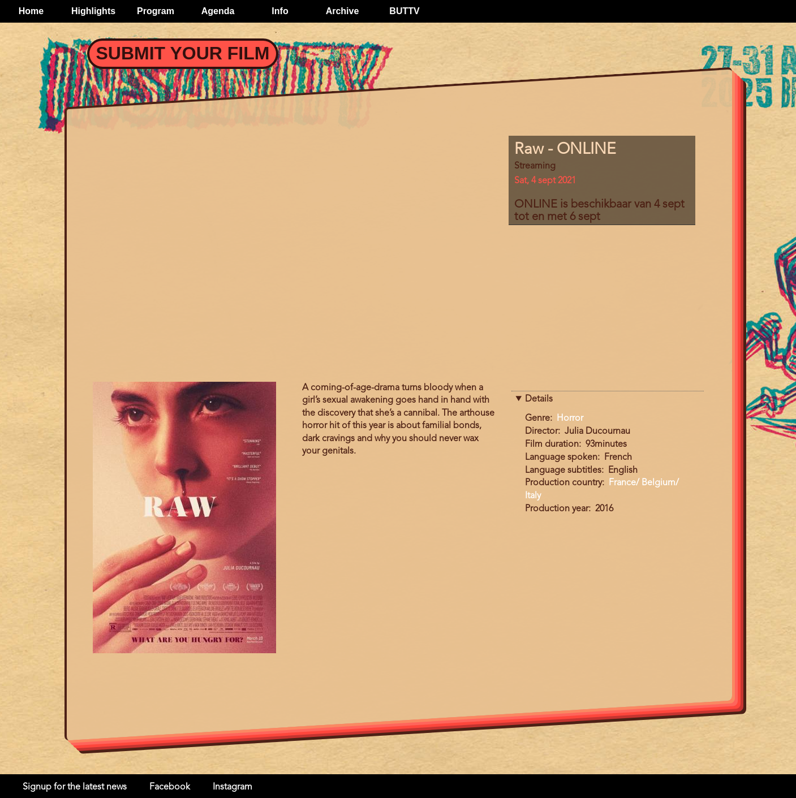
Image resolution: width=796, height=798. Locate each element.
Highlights (93, 11)
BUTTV (404, 11)
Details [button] (539, 399)
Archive (342, 11)
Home (31, 11)
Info (280, 11)
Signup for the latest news (75, 787)
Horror (570, 418)
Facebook (169, 787)
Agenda (218, 11)
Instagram (232, 787)
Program (155, 11)
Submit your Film (183, 53)
